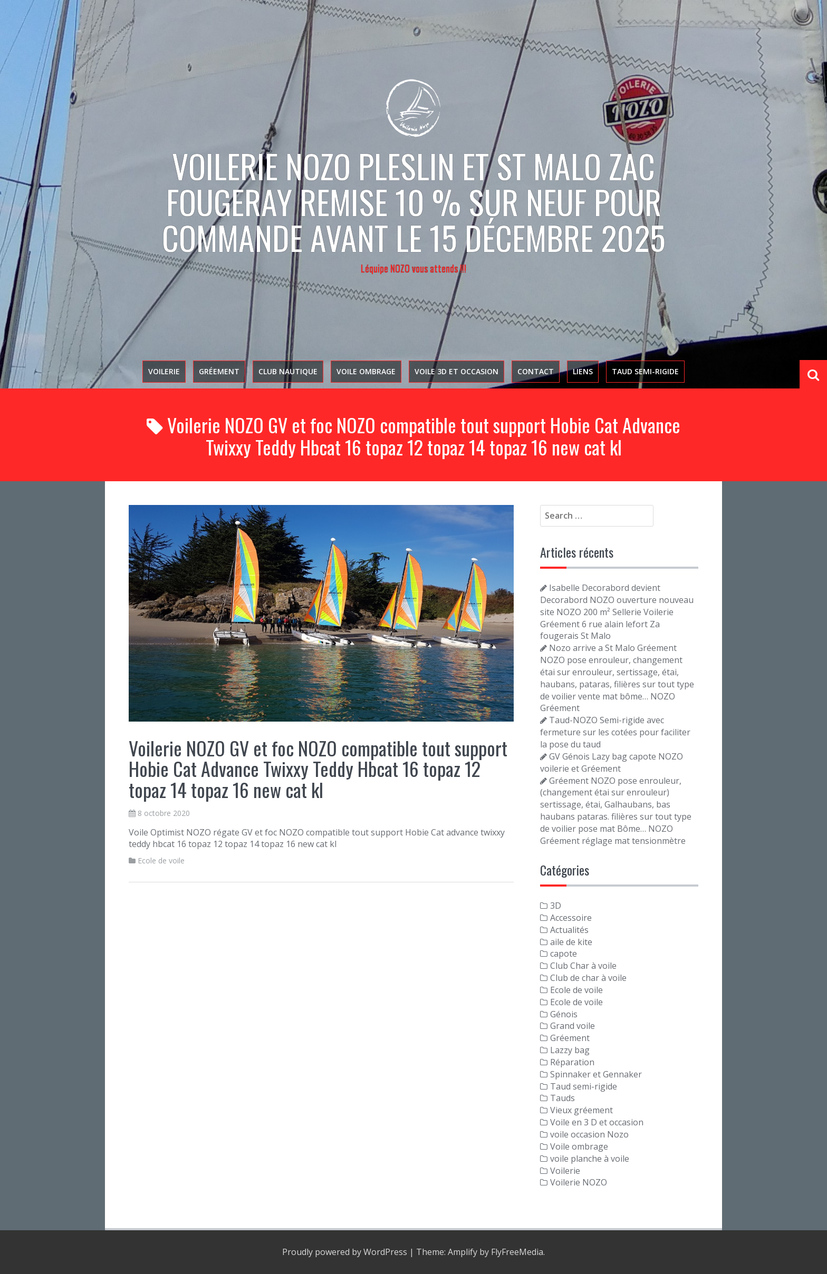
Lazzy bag (570, 1050)
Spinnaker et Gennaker (596, 1074)
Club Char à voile (583, 965)
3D (555, 905)
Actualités (569, 930)
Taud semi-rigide (645, 371)
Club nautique (288, 371)
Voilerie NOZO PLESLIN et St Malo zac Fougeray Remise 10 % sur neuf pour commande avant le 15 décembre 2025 (414, 201)
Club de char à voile (588, 978)
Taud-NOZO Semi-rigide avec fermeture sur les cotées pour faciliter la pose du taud (615, 732)
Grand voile (572, 1026)
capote (563, 953)
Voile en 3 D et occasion (596, 1122)
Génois (564, 1014)
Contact (535, 371)
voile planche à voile (589, 1158)
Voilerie (164, 371)
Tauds (562, 1098)
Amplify (462, 1252)
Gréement (219, 371)
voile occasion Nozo (589, 1134)
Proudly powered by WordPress (344, 1252)
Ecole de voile (161, 860)
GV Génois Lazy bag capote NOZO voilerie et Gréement (611, 762)
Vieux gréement (581, 1110)
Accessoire (571, 917)
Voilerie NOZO (578, 1182)
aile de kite (571, 942)
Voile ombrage (366, 371)
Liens (583, 371)
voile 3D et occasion (456, 371)
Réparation (572, 1062)
